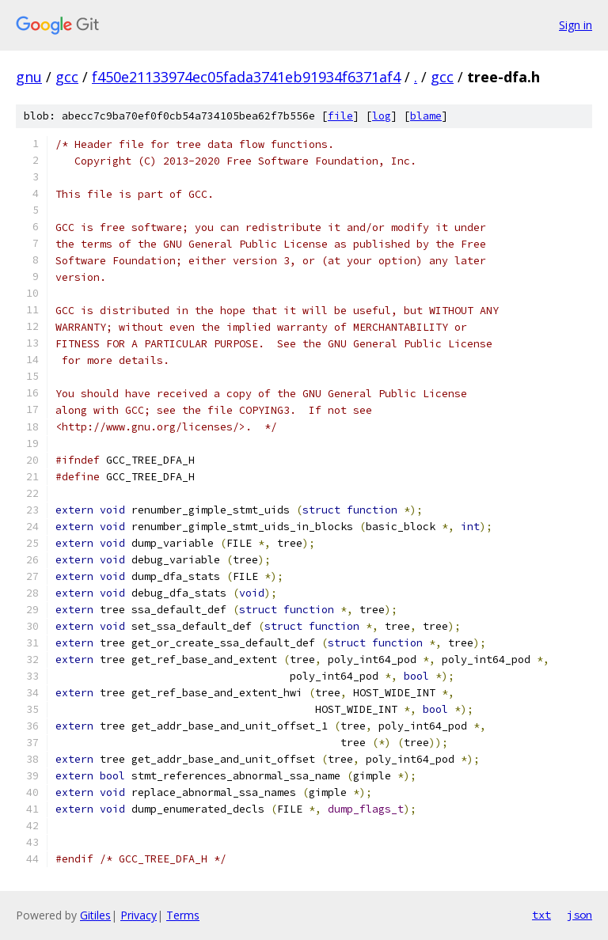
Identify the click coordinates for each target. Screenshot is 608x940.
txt (541, 915)
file (340, 116)
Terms (183, 915)
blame (426, 116)
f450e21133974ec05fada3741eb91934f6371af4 (246, 76)
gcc (66, 76)
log (381, 116)
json (579, 915)
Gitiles (95, 915)
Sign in (575, 24)
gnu (29, 76)
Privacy (138, 915)
